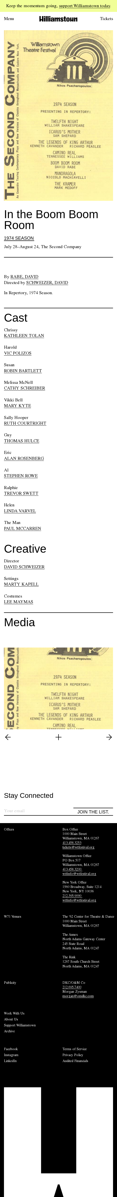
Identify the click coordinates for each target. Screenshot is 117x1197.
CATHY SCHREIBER (24, 388)
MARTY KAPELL (21, 584)
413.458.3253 (71, 843)
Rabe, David (24, 276)
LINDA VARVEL (20, 510)
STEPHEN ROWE (21, 475)
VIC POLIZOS (17, 353)
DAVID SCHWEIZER (24, 566)
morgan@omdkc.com (78, 996)
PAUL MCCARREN (22, 528)
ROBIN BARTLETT (23, 370)
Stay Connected (28, 795)
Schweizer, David (47, 282)
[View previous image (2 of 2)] (8, 737)
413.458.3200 (72, 869)
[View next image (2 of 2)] (109, 737)
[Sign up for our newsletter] (38, 811)
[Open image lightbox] (58, 737)
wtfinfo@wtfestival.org (79, 874)
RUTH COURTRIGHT (25, 423)
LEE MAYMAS (18, 601)
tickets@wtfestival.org (78, 847)
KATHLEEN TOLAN (24, 335)
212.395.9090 (72, 896)
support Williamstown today (84, 5)
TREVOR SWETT (21, 493)
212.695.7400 (71, 987)
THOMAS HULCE (21, 440)
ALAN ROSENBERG (24, 458)
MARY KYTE (17, 405)
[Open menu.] (16, 19)
